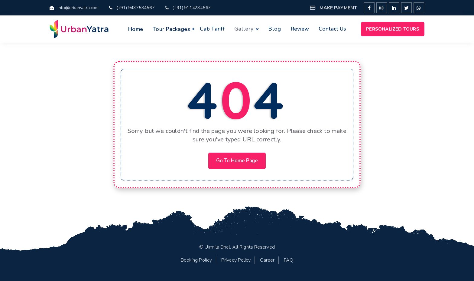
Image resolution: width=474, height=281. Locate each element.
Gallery (243, 28)
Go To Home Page (237, 160)
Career (267, 260)
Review (300, 28)
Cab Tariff (212, 28)
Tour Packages (171, 29)
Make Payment (333, 8)
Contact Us (332, 28)
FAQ (288, 260)
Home (135, 29)
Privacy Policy (236, 260)
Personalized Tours (392, 29)
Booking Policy (196, 260)
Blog (274, 28)
